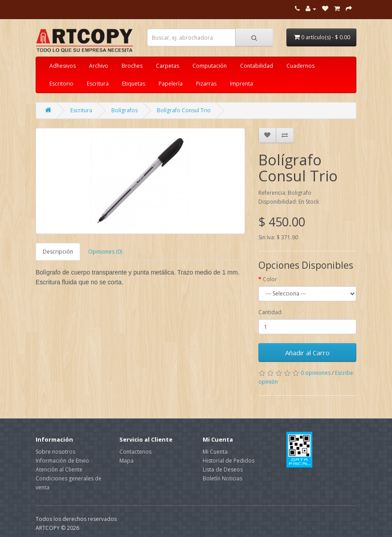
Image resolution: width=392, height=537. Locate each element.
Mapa (126, 460)
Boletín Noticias (222, 478)
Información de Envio (62, 460)
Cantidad (270, 312)
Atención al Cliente (59, 469)
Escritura (98, 83)
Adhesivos (62, 66)
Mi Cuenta (215, 451)
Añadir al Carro (307, 352)
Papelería (171, 83)
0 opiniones (316, 373)
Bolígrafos (124, 110)
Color (270, 279)
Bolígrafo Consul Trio (184, 110)
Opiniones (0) (105, 251)
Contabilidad (256, 66)
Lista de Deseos (223, 469)
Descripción (58, 251)
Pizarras (206, 83)
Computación (209, 66)
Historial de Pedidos (228, 460)
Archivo (98, 66)
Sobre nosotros (55, 451)
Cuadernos (300, 66)
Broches (132, 66)
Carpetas (167, 66)
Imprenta (241, 83)
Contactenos (135, 451)
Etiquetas (133, 83)
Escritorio (61, 83)
